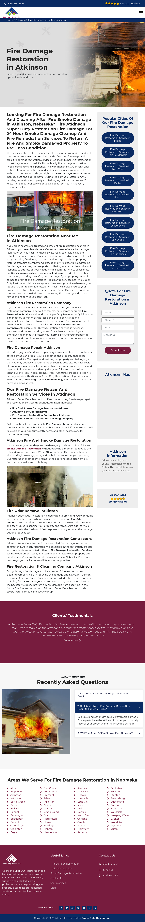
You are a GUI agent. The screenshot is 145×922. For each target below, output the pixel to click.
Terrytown (117, 808)
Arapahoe (16, 791)
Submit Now (118, 350)
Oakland (82, 818)
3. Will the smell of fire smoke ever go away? (105, 733)
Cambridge (17, 825)
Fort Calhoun (51, 791)
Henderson (50, 832)
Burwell (14, 822)
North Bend (84, 815)
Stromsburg (118, 798)
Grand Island (51, 812)
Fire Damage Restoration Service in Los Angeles (118, 223)
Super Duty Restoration (96, 918)
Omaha (81, 822)
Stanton (115, 795)
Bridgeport (16, 818)
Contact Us (56, 878)
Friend (48, 798)
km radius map (118, 406)
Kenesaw (82, 791)
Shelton (115, 791)
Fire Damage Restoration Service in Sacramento (118, 265)
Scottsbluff (117, 788)
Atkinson (21, 20)
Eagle (13, 832)
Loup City (82, 801)
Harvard (48, 822)
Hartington (50, 818)
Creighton (16, 829)
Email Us (108, 869)
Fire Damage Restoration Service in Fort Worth (118, 209)
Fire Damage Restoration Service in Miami (118, 138)
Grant (47, 815)
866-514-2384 (16, 3)
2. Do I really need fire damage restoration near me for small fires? (103, 707)
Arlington (15, 795)
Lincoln (81, 795)
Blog (53, 887)
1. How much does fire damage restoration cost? (103, 695)
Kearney (82, 788)
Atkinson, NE (110, 875)
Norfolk (81, 812)
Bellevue (15, 808)
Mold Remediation (61, 868)
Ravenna (82, 832)
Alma (13, 788)
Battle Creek (17, 801)
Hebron (48, 829)
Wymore (116, 825)
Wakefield (116, 812)
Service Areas (58, 883)
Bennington (17, 815)
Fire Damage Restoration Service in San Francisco (118, 251)
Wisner (115, 818)
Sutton (115, 805)
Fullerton (49, 801)
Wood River (117, 822)
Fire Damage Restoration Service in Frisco (118, 194)
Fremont (49, 795)
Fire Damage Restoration (64, 863)
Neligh (81, 808)
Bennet (14, 812)
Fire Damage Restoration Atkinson (50, 20)
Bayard (14, 805)
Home (10, 20)
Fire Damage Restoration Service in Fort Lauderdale (118, 152)
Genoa (48, 805)
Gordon (48, 808)
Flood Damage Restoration (66, 873)
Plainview (83, 829)
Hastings (49, 825)
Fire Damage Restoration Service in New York (118, 166)
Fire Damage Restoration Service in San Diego (118, 237)
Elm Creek (50, 788)
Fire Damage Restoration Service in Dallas (118, 180)
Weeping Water (120, 815)
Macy (80, 805)
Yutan (114, 829)
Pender (81, 825)
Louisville (82, 798)
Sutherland (117, 801)
